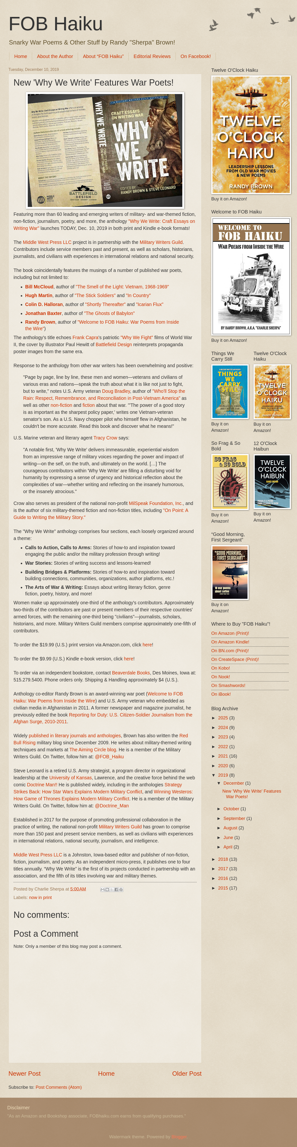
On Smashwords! (228, 685)
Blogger (178, 1136)
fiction (89, 405)
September (235, 818)
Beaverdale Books (131, 672)
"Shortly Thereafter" (105, 304)
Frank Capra (85, 337)
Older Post (187, 1073)
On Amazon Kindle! (230, 641)
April (229, 846)
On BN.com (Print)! (230, 650)
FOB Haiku (55, 23)
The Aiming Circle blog (93, 749)
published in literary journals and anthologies (75, 735)
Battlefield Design (114, 344)
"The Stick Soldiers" (95, 295)
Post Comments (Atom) (58, 1087)
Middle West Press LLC (47, 242)
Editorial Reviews (152, 56)
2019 (223, 775)
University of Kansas (70, 777)
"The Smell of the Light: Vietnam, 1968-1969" (122, 286)
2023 (223, 736)
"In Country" (138, 295)
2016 (223, 878)
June (229, 837)
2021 (223, 756)
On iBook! (221, 694)
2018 (223, 859)
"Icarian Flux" (149, 304)
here (147, 644)
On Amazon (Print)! (230, 633)
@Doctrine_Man (112, 805)
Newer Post (24, 1073)
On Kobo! (220, 668)
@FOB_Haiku (109, 756)
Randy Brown (40, 322)
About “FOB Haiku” (103, 56)
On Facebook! (196, 56)
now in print (40, 897)
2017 (223, 868)
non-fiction (61, 405)
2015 (223, 888)
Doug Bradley (116, 391)
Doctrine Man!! (42, 784)
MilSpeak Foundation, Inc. (156, 503)
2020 (223, 765)
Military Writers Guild (161, 242)
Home (20, 56)
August (231, 827)
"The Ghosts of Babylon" (109, 313)
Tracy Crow (105, 437)
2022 (223, 746)
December (234, 783)
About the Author (55, 56)
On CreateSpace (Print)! (235, 659)
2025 (223, 717)
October (232, 808)
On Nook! (220, 676)
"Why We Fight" (136, 337)
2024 (223, 727)
